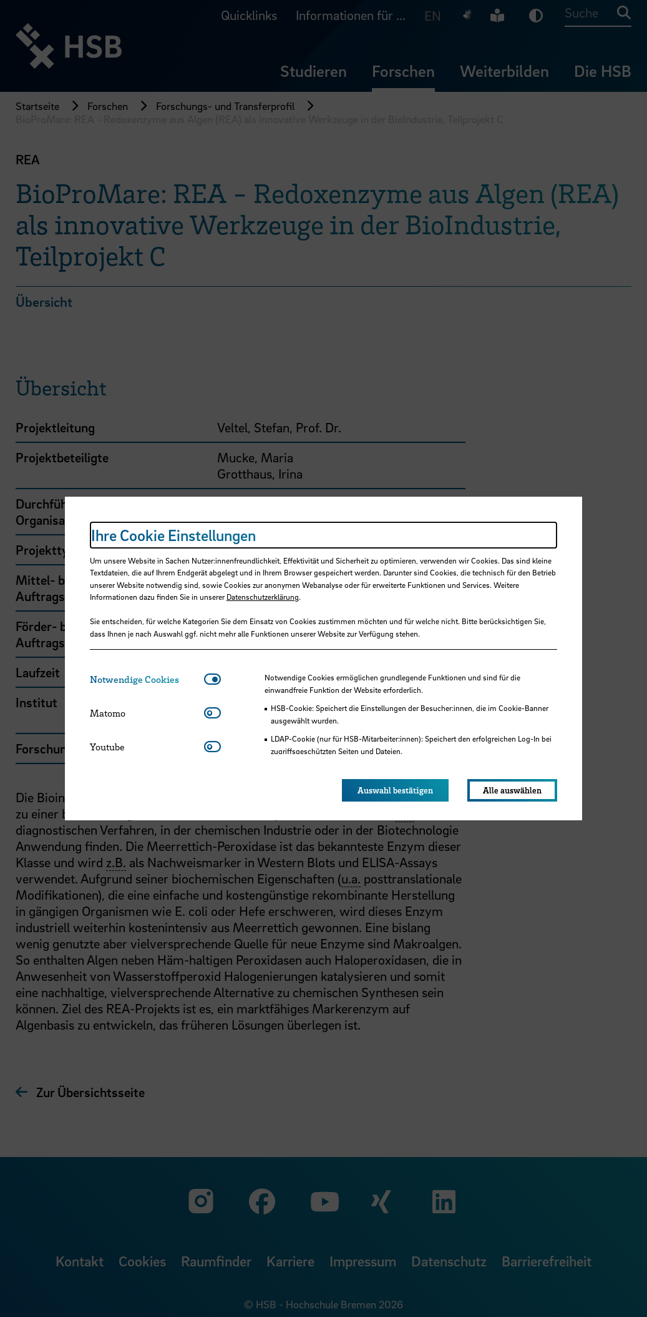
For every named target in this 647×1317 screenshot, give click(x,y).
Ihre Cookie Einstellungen (173, 535)
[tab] (147, 679)
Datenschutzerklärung (262, 597)
